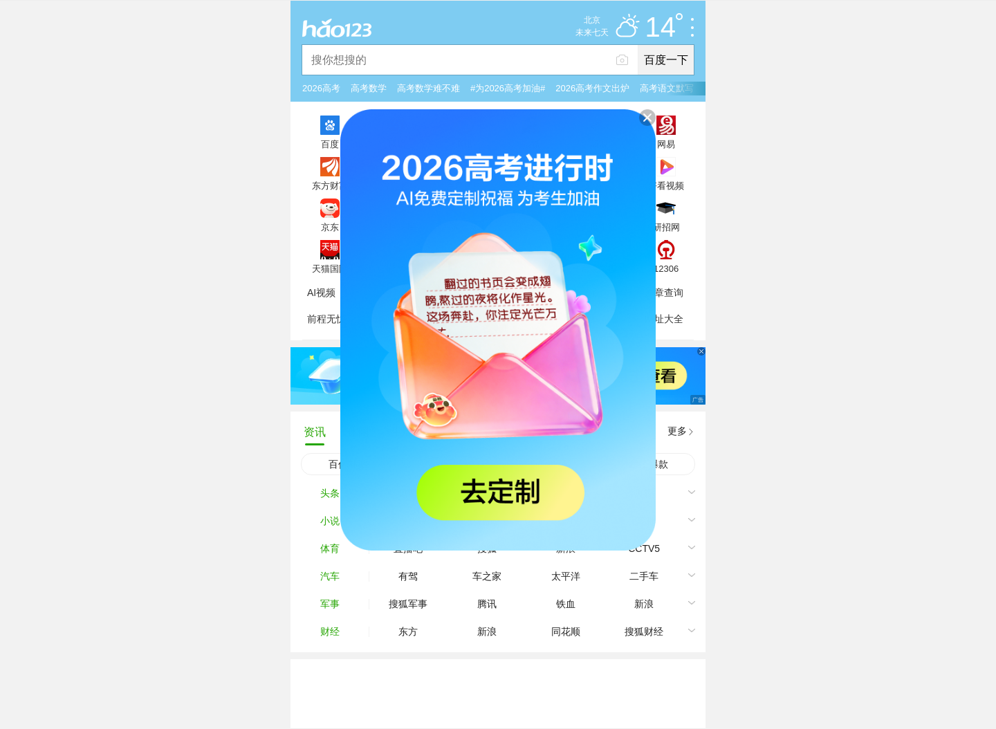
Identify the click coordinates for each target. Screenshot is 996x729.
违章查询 (664, 292)
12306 (666, 268)
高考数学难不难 (428, 88)
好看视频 (666, 185)
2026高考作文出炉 (592, 88)
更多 (677, 430)
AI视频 (321, 292)
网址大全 (664, 318)
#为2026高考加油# (507, 88)
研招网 (666, 227)
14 (664, 27)
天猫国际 (330, 268)
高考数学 (369, 88)
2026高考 (321, 88)
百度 (330, 144)
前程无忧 (326, 318)
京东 (330, 227)
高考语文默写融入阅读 (685, 88)
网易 (666, 144)
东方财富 (330, 185)
